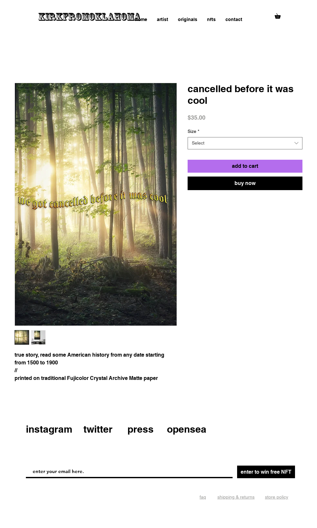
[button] (280, 15)
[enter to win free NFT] (266, 472)
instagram (49, 429)
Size (193, 131)
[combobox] (245, 143)
